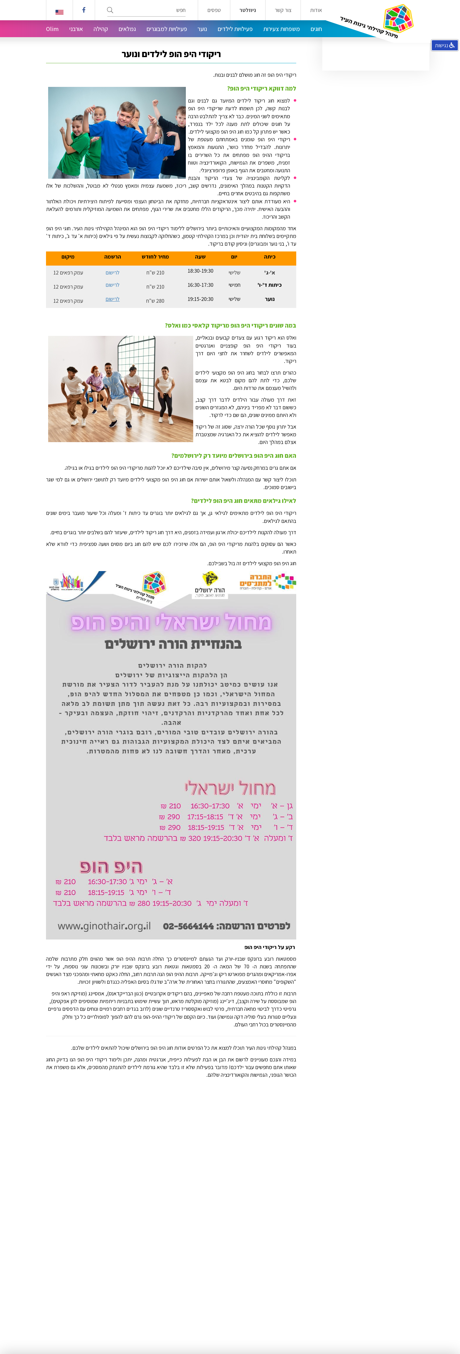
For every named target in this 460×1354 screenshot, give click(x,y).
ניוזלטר (248, 10)
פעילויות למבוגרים (167, 29)
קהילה (101, 29)
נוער (202, 29)
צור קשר (283, 10)
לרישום (112, 272)
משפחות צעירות (281, 29)
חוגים (316, 29)
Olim (52, 29)
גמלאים (127, 29)
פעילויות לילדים (235, 29)
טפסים (214, 10)
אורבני (76, 29)
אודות (316, 10)
